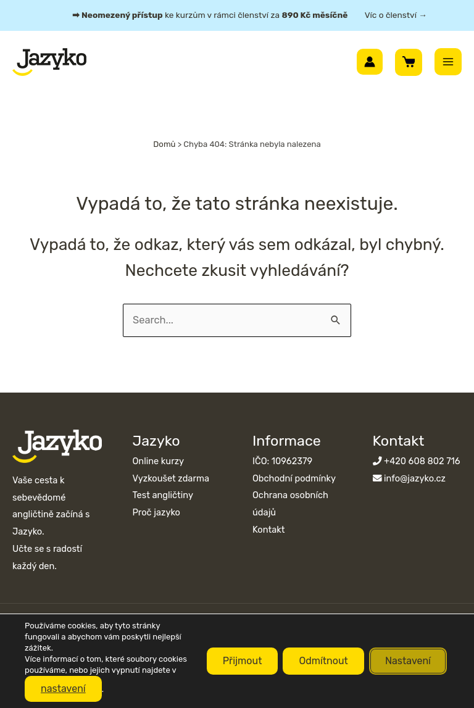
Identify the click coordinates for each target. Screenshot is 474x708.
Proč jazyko (156, 512)
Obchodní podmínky (294, 478)
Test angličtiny (163, 495)
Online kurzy (159, 461)
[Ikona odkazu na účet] (370, 62)
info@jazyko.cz (415, 478)
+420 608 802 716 (422, 461)
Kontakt (268, 529)
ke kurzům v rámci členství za (249, 15)
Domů (164, 144)
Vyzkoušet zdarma (171, 478)
